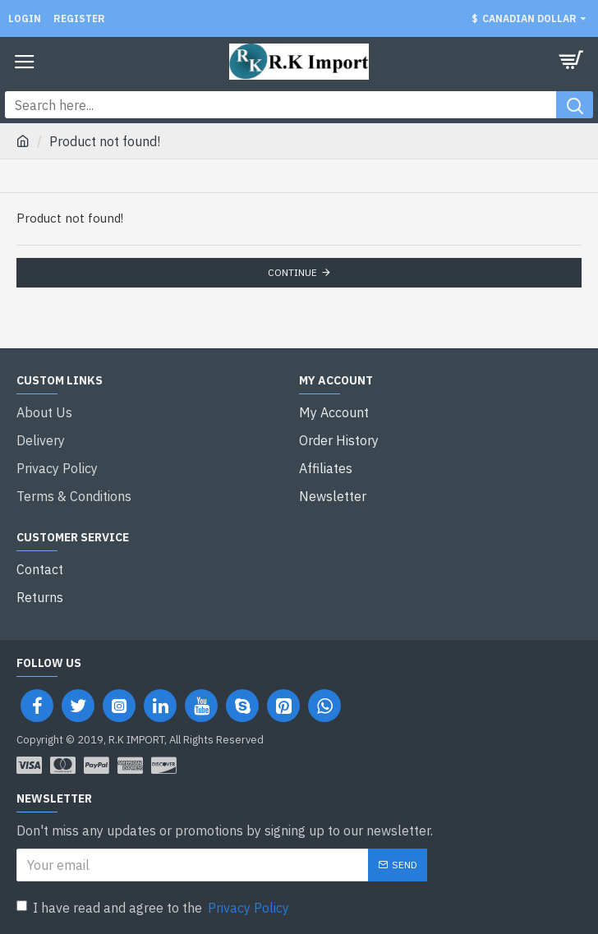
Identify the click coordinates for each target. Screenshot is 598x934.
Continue (292, 272)
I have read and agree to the (154, 908)
